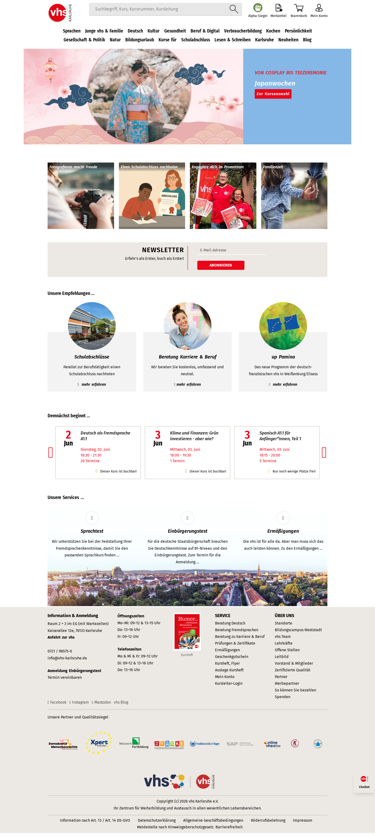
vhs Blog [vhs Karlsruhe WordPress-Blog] (121, 705)
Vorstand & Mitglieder (294, 666)
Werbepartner (287, 686)
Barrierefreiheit (229, 830)
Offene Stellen (287, 653)
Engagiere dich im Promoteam (218, 170)
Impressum (302, 823)
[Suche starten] (231, 13)
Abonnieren (221, 268)
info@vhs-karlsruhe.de (67, 661)
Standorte (283, 626)
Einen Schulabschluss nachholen (149, 170)
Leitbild (282, 659)
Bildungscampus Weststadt (298, 633)
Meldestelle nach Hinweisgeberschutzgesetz (175, 830)
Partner (281, 680)
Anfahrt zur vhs (61, 640)
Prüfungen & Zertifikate (235, 646)
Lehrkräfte (283, 646)
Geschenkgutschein (231, 659)
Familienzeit (273, 170)
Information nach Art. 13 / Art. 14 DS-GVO (95, 823)
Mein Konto (224, 680)
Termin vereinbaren (65, 681)
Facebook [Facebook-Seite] (58, 705)
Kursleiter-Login (229, 686)
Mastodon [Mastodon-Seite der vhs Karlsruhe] (102, 705)
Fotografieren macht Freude (73, 170)
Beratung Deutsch (230, 626)
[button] (51, 455)
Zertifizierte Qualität (292, 673)
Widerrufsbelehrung (268, 823)
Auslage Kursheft (229, 673)
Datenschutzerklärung (157, 823)
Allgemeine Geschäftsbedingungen (213, 823)
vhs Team (283, 639)
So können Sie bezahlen (295, 693)
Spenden (282, 700)
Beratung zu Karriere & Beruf (240, 639)
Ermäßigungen (227, 653)
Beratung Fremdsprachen (236, 633)
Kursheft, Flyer (227, 666)
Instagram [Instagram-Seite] (80, 705)
